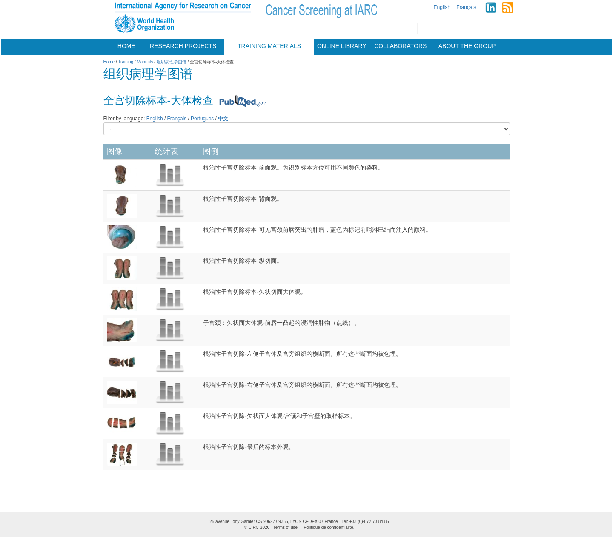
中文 (223, 119)
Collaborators (400, 46)
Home (126, 46)
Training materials (269, 46)
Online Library (342, 46)
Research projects (183, 46)
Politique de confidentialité (328, 527)
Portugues (202, 119)
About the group (467, 46)
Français (466, 7)
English (442, 7)
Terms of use (285, 527)
